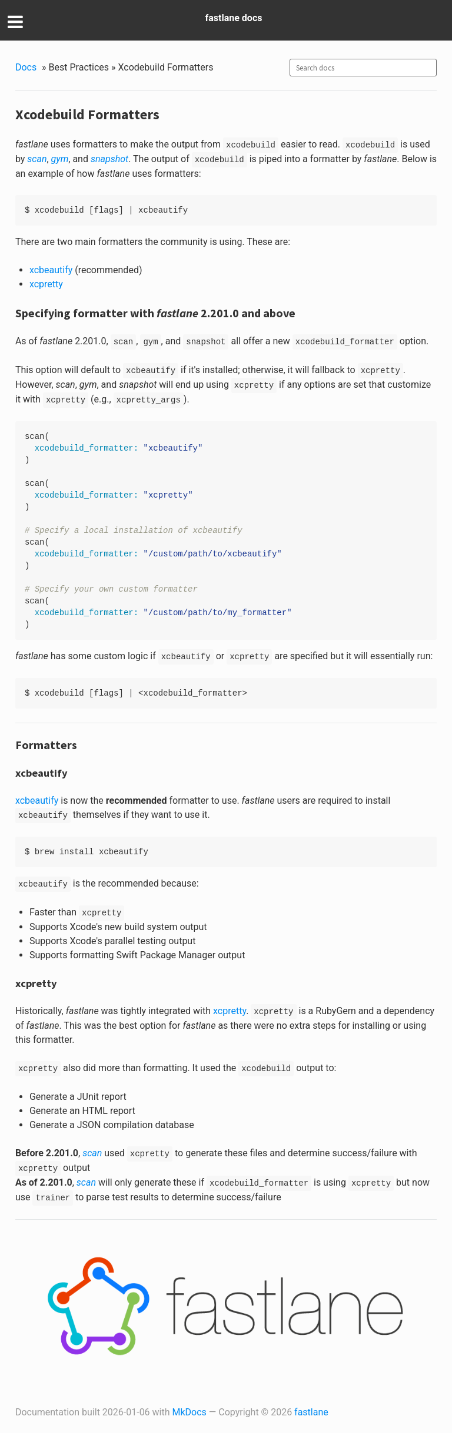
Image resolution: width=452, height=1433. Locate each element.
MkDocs (189, 1412)
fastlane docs (233, 18)
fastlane (311, 1412)
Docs (25, 67)
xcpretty (46, 284)
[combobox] (363, 67)
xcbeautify (50, 270)
